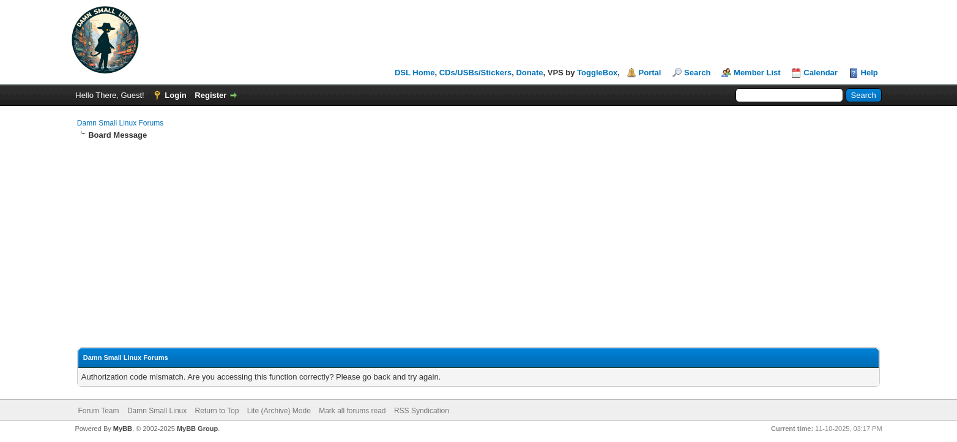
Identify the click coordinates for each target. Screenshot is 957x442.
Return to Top (217, 410)
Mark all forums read (352, 410)
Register (210, 95)
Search (697, 72)
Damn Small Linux (157, 410)
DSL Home (415, 72)
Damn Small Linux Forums (120, 123)
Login (175, 95)
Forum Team (98, 410)
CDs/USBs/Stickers (475, 72)
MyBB (122, 428)
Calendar (820, 72)
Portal (650, 72)
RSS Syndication (421, 410)
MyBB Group (197, 428)
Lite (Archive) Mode (279, 410)
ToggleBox (597, 72)
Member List (757, 72)
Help (869, 72)
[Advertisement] (478, 232)
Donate (529, 72)
